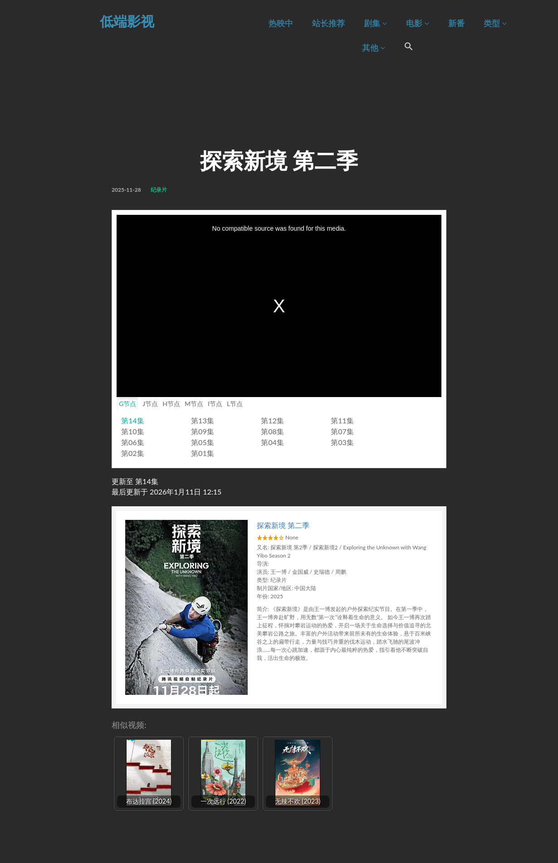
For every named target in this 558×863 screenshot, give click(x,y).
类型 (495, 23)
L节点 (235, 403)
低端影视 (127, 21)
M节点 (194, 403)
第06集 (132, 442)
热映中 (281, 23)
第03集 (342, 442)
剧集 (375, 23)
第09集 (202, 431)
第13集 (202, 420)
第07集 (342, 431)
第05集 (202, 442)
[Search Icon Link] (409, 47)
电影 (417, 23)
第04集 (272, 442)
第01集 (202, 453)
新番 (456, 23)
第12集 (272, 420)
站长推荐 (328, 23)
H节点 (171, 403)
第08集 (272, 431)
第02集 (132, 453)
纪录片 (159, 189)
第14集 (132, 420)
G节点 (127, 403)
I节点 (215, 403)
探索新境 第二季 (283, 525)
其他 (373, 48)
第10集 (132, 431)
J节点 (150, 403)
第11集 (342, 420)
